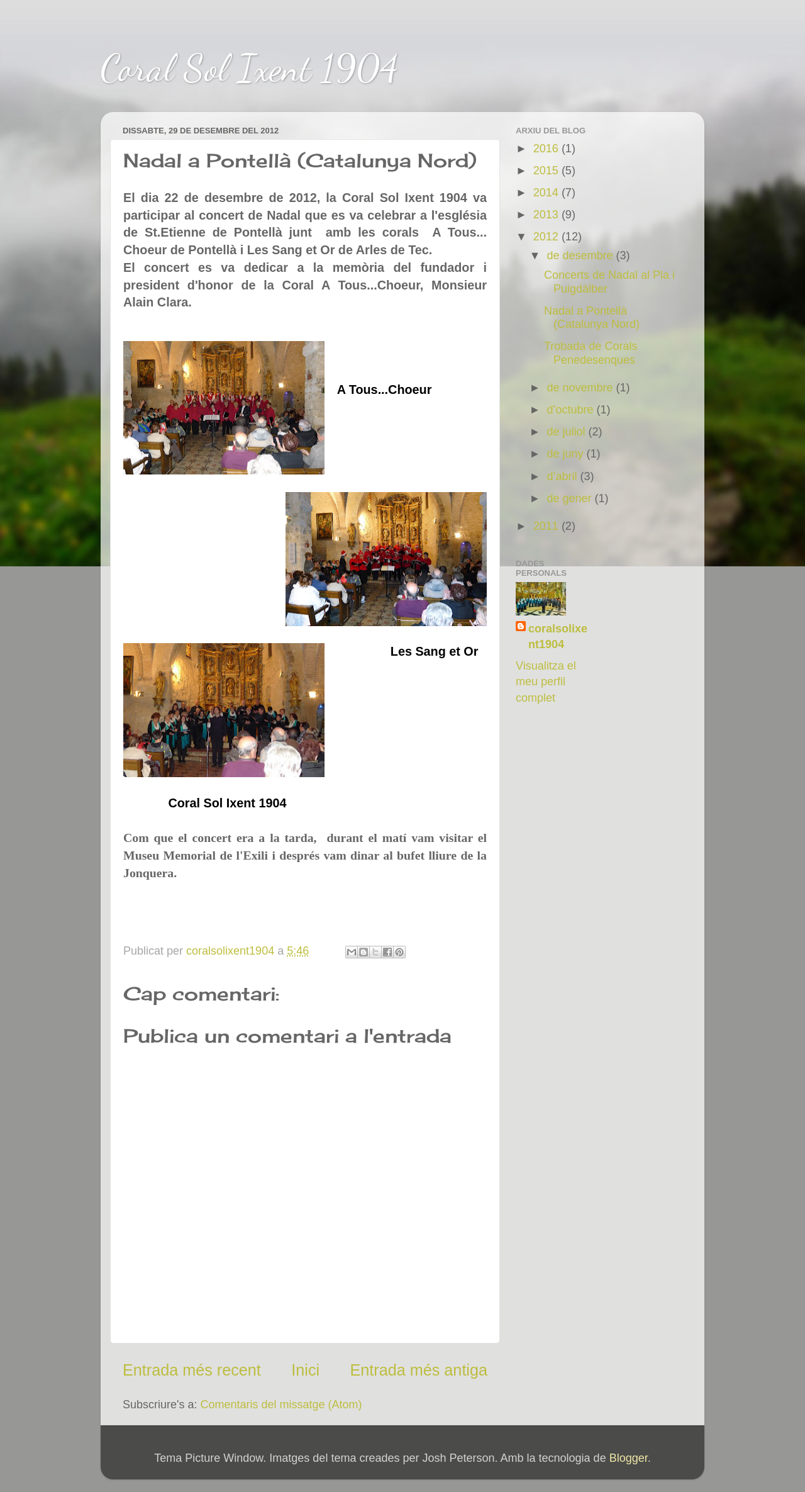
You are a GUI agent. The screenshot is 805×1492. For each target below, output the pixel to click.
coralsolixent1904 (557, 636)
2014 (547, 192)
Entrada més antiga (418, 1370)
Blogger (628, 1458)
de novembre (581, 387)
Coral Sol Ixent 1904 (249, 68)
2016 (547, 148)
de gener (570, 498)
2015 (547, 170)
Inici (305, 1370)
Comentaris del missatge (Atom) (281, 1404)
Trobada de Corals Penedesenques (590, 353)
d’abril (563, 476)
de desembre (581, 255)
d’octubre (571, 409)
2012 (547, 236)
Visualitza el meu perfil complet (546, 681)
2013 (547, 214)
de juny (566, 453)
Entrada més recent (192, 1370)
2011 (547, 526)
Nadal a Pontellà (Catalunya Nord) (592, 318)
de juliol (567, 431)
